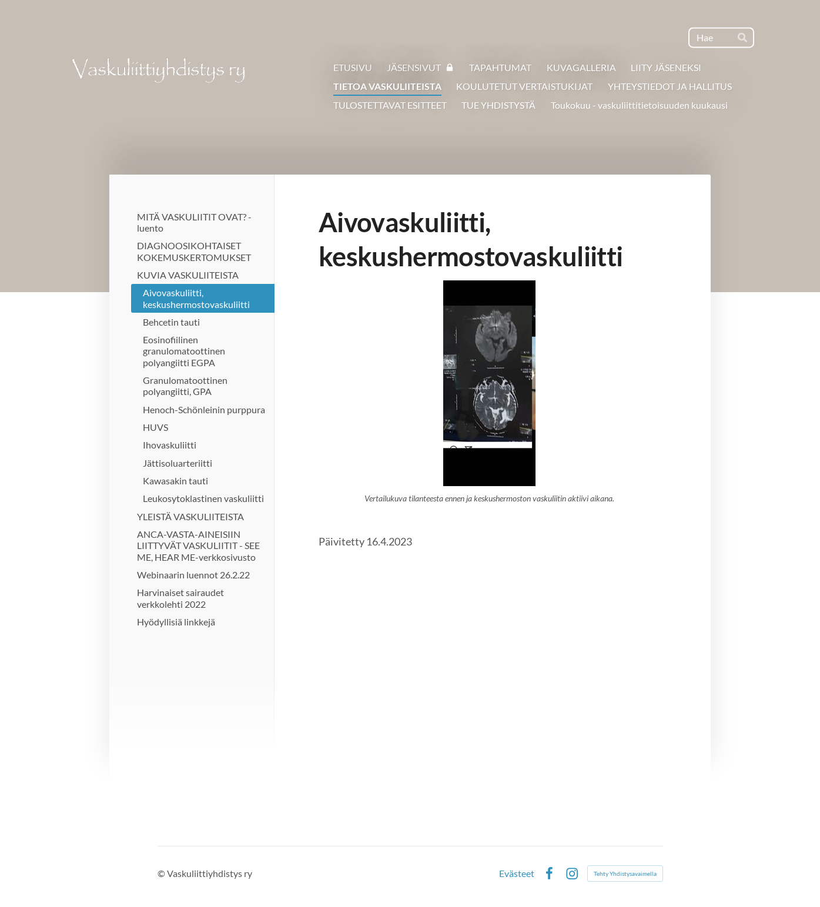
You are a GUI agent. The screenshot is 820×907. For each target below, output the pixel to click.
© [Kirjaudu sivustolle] (162, 873)
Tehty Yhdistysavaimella (625, 873)
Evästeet (516, 873)
